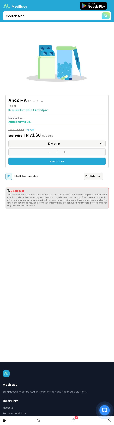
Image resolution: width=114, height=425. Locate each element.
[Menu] (5, 420)
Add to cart (57, 161)
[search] (57, 15)
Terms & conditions (14, 413)
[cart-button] (73, 420)
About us (8, 408)
